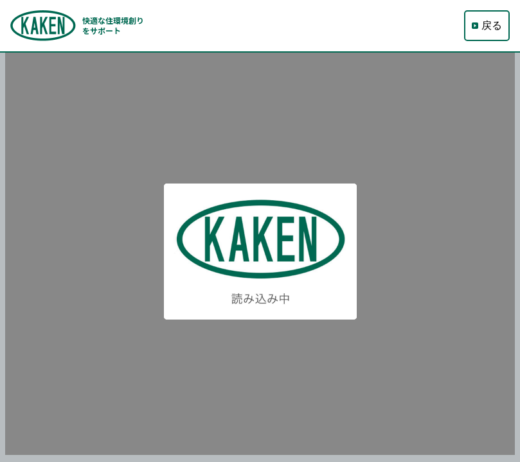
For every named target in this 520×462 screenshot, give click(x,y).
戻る (487, 25)
